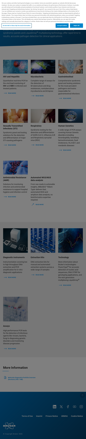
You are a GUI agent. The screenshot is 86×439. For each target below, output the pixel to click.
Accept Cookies (62, 25)
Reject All (76, 25)
